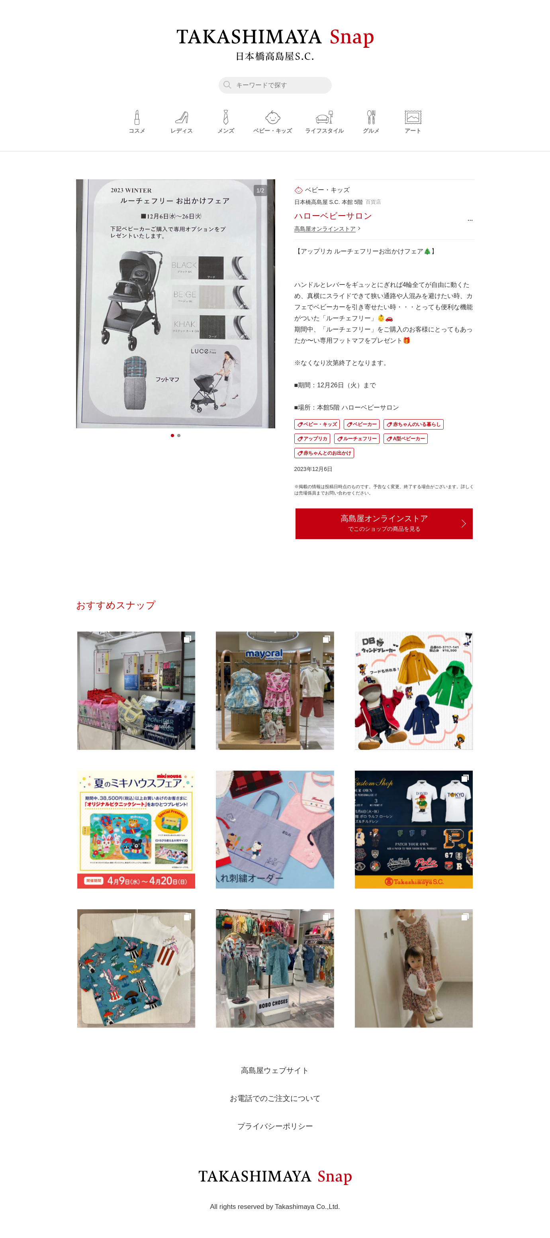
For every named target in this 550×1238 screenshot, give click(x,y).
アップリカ (315, 438)
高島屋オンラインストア (325, 229)
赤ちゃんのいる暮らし (417, 424)
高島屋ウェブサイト (275, 1071)
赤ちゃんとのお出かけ (327, 453)
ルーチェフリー (360, 438)
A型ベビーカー (409, 438)
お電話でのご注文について (275, 1099)
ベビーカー (365, 424)
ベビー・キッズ (320, 424)
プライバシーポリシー (275, 1127)
